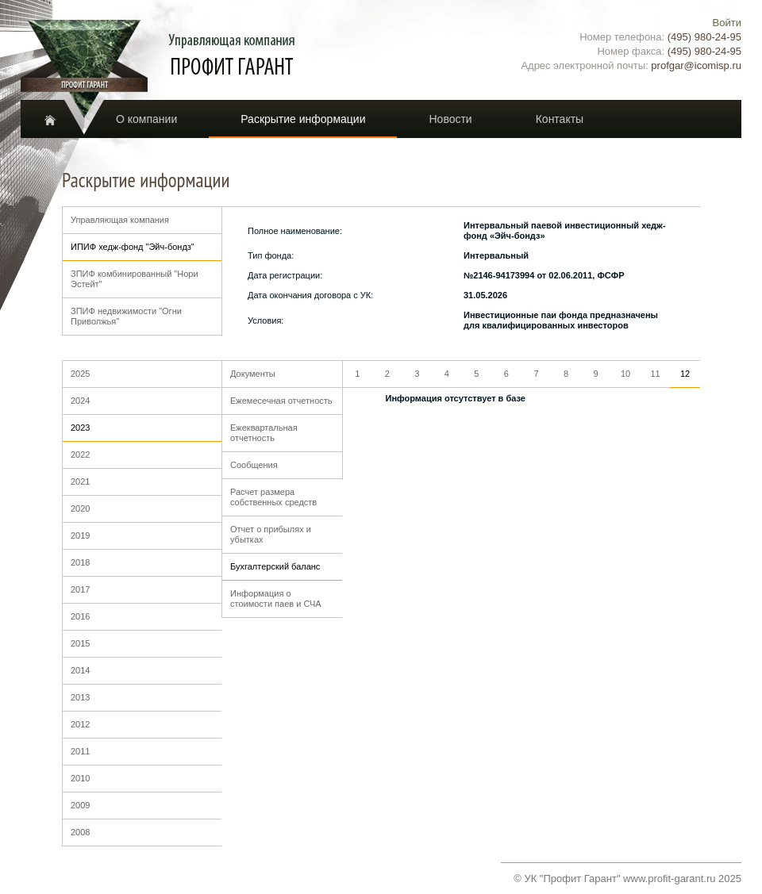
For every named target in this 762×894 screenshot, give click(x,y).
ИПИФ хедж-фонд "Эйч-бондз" (132, 246)
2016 (80, 616)
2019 (80, 535)
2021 (80, 481)
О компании (146, 119)
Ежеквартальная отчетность (264, 433)
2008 (80, 832)
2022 (80, 454)
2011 (80, 751)
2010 (80, 778)
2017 (80, 589)
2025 (80, 373)
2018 (80, 562)
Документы (252, 373)
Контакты (559, 119)
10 (625, 373)
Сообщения (254, 465)
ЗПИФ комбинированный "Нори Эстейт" (134, 279)
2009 (80, 805)
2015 (80, 643)
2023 (80, 427)
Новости (450, 119)
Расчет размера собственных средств (273, 497)
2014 (80, 670)
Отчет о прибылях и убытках (270, 534)
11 (655, 373)
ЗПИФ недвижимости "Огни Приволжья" (126, 316)
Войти (727, 23)
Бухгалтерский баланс (275, 566)
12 (685, 373)
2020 (80, 508)
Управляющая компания (120, 219)
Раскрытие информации (303, 119)
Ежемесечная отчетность (281, 400)
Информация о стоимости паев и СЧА (275, 598)
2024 (80, 400)
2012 (80, 724)
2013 (80, 697)
